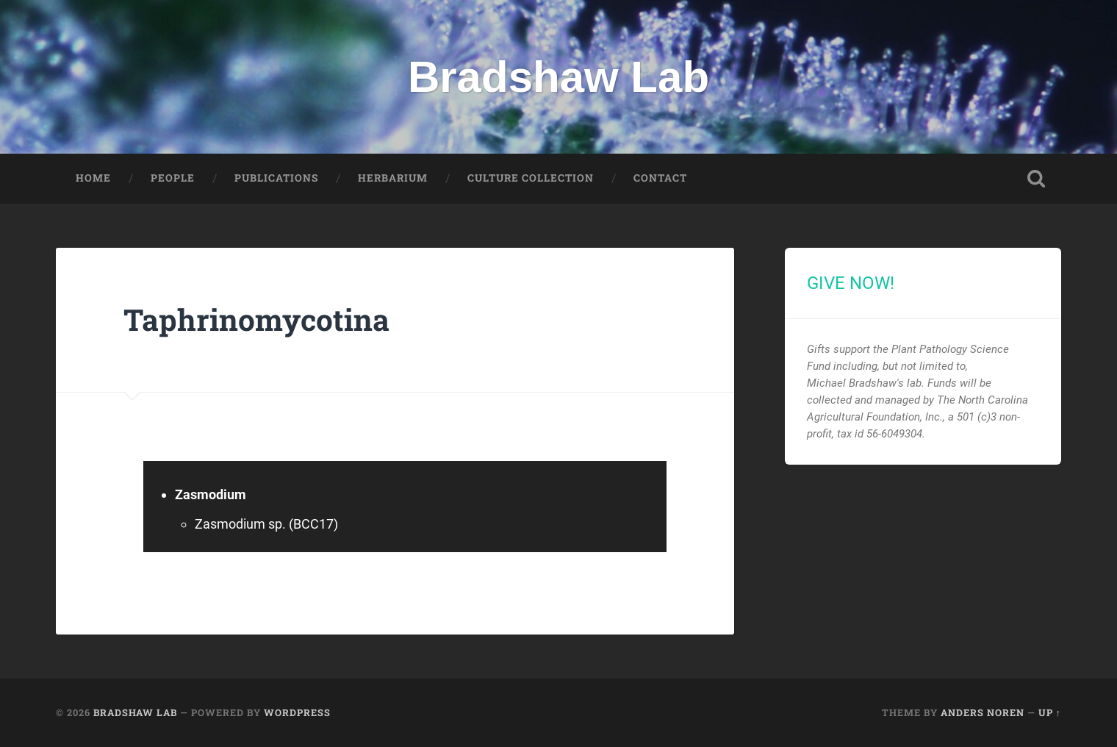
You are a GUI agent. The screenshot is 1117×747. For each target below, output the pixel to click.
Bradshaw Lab (558, 76)
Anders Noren (982, 712)
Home (93, 178)
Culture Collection (530, 178)
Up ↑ (1049, 712)
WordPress (297, 712)
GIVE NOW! (850, 283)
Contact (660, 178)
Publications (276, 178)
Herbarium (393, 178)
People (173, 178)
